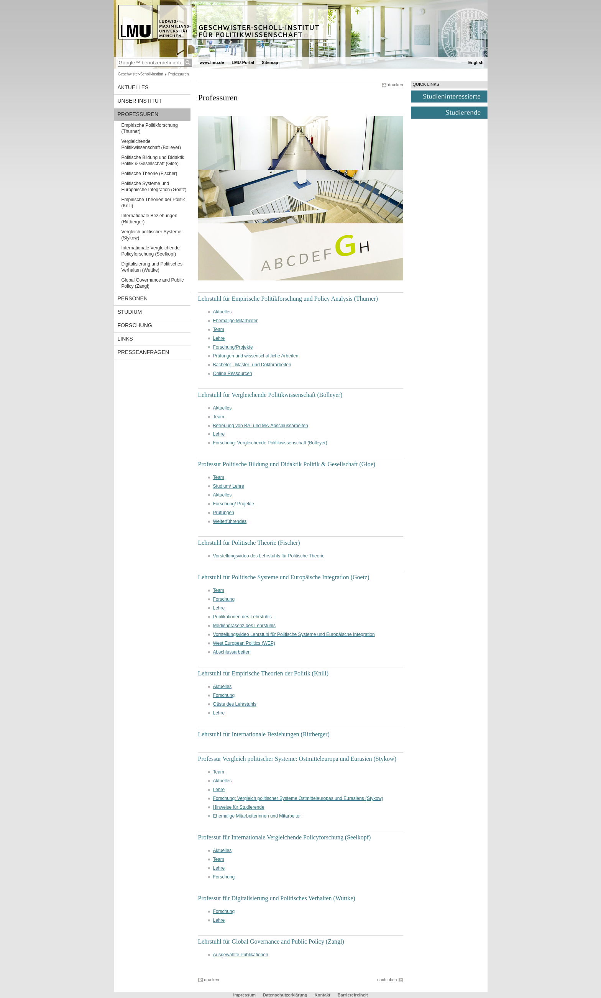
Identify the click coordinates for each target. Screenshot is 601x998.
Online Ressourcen (232, 373)
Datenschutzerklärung (285, 995)
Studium (130, 312)
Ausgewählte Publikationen (240, 954)
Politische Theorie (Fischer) (149, 173)
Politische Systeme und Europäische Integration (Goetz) (154, 186)
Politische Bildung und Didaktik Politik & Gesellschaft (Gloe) (153, 160)
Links (125, 339)
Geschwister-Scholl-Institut (140, 74)
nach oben (387, 979)
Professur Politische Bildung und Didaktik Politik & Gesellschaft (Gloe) (287, 464)
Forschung (135, 325)
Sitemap (270, 62)
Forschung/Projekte (233, 347)
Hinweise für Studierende (238, 807)
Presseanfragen (143, 352)
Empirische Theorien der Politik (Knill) (153, 202)
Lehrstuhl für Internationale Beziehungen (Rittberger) (264, 734)
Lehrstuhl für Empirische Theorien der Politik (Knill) (263, 673)
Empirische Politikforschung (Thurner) (150, 128)
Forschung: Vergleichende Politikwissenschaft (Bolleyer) (270, 443)
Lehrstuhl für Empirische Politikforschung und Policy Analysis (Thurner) (288, 298)
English (476, 62)
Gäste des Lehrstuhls (234, 704)
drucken (395, 84)
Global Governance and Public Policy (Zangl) (153, 283)
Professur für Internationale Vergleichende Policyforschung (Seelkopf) (284, 837)
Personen (133, 298)
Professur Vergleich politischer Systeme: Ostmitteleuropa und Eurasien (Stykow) (297, 758)
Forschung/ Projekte (233, 503)
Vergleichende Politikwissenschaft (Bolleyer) (151, 144)
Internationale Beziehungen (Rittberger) (149, 219)
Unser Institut (140, 101)
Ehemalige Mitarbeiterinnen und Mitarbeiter (257, 816)
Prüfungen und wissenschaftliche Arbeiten (256, 356)
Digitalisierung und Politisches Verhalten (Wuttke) (152, 267)
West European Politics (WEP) (244, 643)
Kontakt (322, 995)
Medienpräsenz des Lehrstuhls (244, 625)
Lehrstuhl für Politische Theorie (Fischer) (249, 542)
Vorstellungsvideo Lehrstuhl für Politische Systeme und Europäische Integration (294, 634)
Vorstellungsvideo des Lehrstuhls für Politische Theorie (269, 556)
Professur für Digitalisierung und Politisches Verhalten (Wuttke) (276, 898)
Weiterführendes (230, 521)
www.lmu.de (212, 62)
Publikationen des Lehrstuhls (242, 616)
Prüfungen (223, 512)
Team (218, 329)
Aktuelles (133, 87)
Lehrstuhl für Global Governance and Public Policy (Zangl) (271, 941)
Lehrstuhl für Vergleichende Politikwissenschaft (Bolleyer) (270, 395)
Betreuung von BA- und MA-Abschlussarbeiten (260, 425)
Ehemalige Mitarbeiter (235, 320)
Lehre (219, 338)
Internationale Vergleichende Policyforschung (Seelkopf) (151, 251)
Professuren (138, 114)
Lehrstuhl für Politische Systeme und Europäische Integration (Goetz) (283, 577)
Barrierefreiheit (353, 995)
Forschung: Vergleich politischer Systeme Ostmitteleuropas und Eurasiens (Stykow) (298, 798)
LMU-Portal (243, 62)
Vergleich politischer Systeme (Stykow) (152, 235)
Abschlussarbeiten (232, 652)
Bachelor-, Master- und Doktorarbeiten (252, 364)
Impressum (244, 995)
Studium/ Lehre (228, 486)
